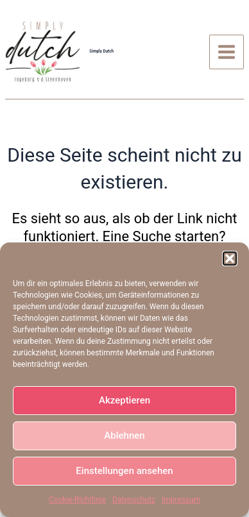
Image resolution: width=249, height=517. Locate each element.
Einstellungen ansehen (124, 471)
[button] (229, 258)
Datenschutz (133, 499)
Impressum (181, 499)
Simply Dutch (101, 51)
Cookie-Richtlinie (77, 499)
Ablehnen (124, 435)
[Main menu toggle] (226, 52)
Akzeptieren (124, 400)
